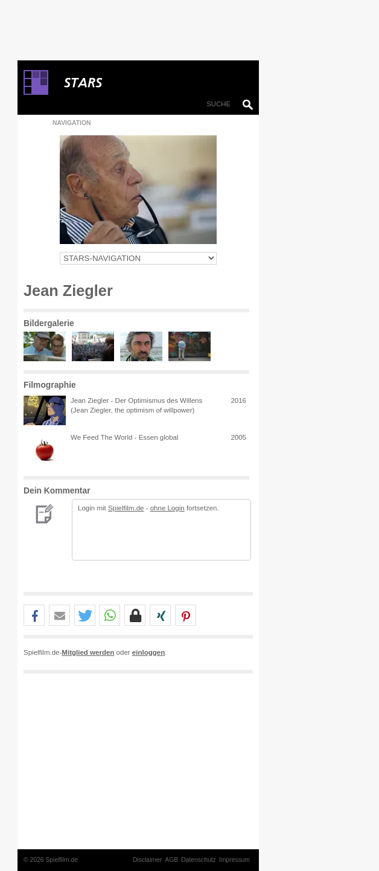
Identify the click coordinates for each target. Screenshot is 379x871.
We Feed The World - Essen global (125, 437)
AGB (171, 860)
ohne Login (167, 508)
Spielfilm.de (126, 508)
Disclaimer (147, 860)
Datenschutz (198, 860)
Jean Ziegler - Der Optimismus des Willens (136, 400)
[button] (34, 615)
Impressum (234, 860)
